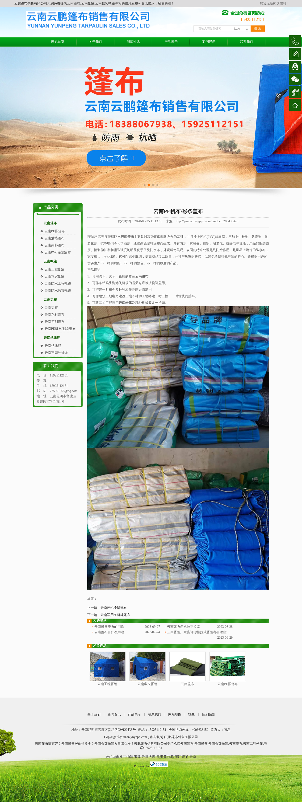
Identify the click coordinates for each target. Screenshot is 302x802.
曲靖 (130, 757)
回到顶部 (208, 714)
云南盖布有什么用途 (109, 632)
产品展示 (171, 42)
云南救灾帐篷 (54, 276)
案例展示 (208, 42)
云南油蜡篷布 (54, 238)
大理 (152, 757)
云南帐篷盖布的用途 (109, 626)
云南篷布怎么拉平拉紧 (183, 626)
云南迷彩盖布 (54, 314)
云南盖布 (50, 299)
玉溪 (137, 757)
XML (191, 714)
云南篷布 (73, 3)
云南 (192, 757)
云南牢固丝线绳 (56, 353)
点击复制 (156, 737)
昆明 (159, 757)
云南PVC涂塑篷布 (58, 252)
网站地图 (174, 714)
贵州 (145, 757)
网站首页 (57, 42)
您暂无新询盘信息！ (274, 3)
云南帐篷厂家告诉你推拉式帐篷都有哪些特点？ (201, 632)
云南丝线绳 (52, 337)
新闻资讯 (133, 42)
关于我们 (95, 42)
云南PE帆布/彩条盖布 (60, 329)
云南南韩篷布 (54, 245)
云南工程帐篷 (54, 269)
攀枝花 (169, 757)
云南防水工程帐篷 (58, 283)
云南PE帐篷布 (55, 231)
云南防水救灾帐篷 (58, 290)
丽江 (178, 757)
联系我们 (246, 42)
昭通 (185, 757)
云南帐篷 (50, 261)
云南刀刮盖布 (54, 321)
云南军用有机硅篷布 (115, 615)
